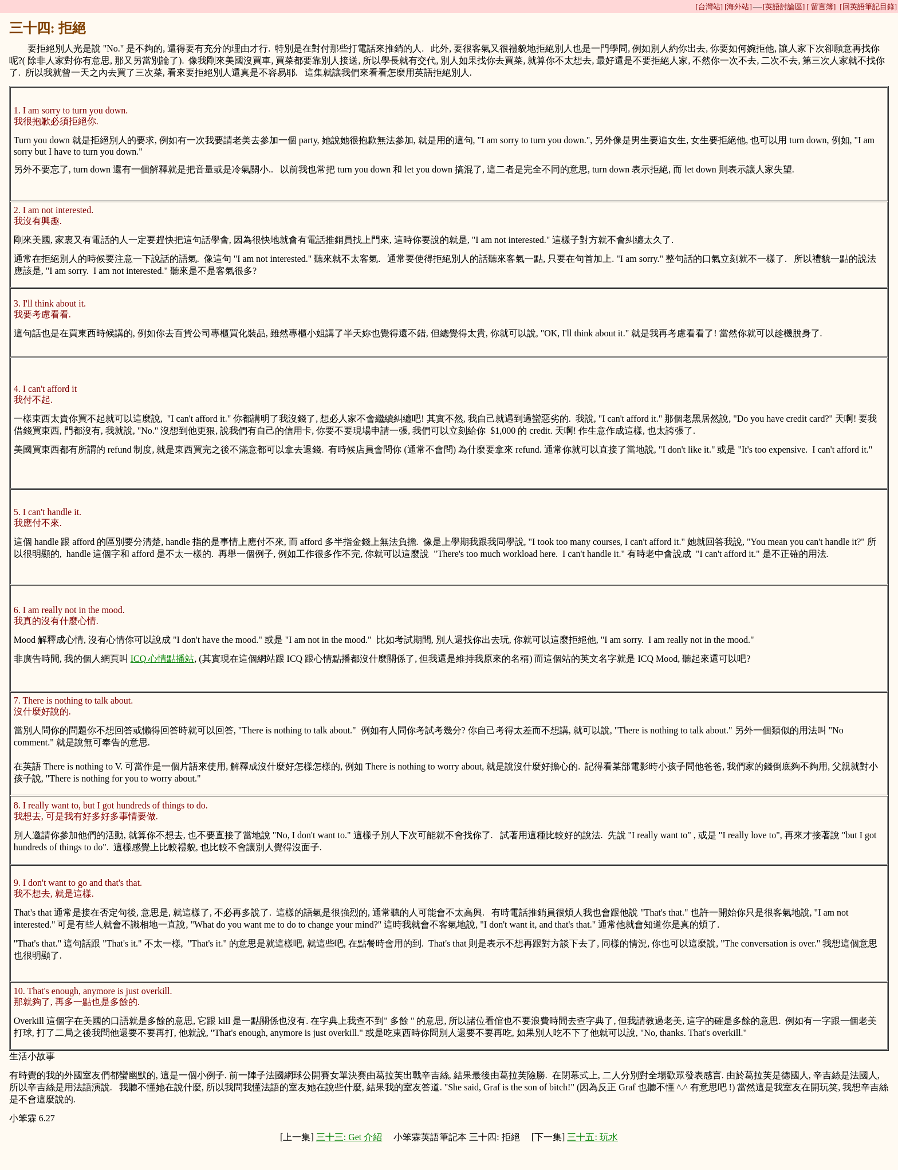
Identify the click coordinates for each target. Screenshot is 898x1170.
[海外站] (738, 6)
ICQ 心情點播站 (163, 658)
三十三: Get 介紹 (349, 1137)
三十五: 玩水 (592, 1137)
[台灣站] (709, 6)
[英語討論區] (784, 6)
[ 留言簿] (821, 6)
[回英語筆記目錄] (868, 6)
